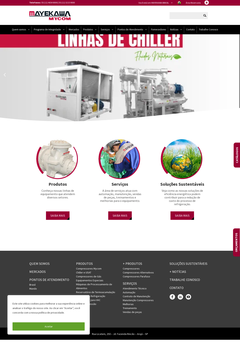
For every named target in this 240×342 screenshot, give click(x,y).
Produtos (88, 31)
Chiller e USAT (83, 274)
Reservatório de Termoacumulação (95, 294)
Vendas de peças (132, 314)
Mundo (33, 290)
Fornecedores (158, 31)
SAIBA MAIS (57, 218)
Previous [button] (5, 77)
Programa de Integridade (47, 31)
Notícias (174, 31)
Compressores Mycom (88, 270)
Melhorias (128, 306)
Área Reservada (193, 2)
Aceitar (49, 326)
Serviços (105, 31)
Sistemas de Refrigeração (90, 298)
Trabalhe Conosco (208, 31)
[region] (48, 315)
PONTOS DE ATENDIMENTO (49, 282)
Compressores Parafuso (136, 278)
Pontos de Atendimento (130, 31)
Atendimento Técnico (135, 290)
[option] (120, 81)
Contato (190, 31)
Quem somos (19, 31)
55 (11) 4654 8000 (49, 2)
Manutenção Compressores (138, 302)
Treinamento (130, 310)
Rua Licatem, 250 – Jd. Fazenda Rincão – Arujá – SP (120, 336)
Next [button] (235, 77)
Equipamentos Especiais (89, 282)
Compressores (131, 270)
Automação (129, 294)
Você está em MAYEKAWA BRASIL (154, 2)
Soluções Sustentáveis (188, 266)
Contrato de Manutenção (136, 298)
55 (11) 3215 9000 (67, 2)
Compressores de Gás (88, 278)
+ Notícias (178, 274)
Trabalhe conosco (185, 282)
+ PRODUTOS (132, 266)
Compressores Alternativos (138, 274)
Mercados (74, 31)
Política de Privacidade (26, 317)
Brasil (32, 286)
